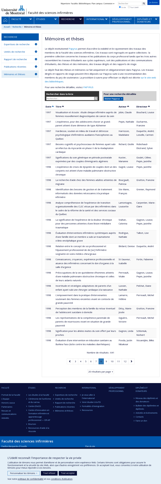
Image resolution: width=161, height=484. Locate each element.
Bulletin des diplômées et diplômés (147, 407)
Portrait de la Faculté (11, 394)
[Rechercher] (144, 3)
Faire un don (141, 420)
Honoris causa (8, 402)
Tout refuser (49, 473)
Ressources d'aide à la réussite (38, 430)
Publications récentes (15, 66)
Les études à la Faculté (38, 394)
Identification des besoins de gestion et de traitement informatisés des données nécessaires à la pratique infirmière (84, 193)
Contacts (140, 416)
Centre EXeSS (34, 406)
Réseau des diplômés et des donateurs (147, 400)
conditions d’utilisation (61, 479)
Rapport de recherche (15, 59)
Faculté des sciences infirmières (50, 12)
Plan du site (90, 446)
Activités (5, 418)
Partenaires (7, 406)
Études (31, 387)
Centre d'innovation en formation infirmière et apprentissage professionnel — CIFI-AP (39, 415)
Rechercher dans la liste (59, 94)
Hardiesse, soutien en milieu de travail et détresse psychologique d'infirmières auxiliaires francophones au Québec (84, 134)
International (89, 387)
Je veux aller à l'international (88, 396)
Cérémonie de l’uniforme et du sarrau (39, 400)
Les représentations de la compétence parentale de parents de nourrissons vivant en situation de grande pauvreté (83, 321)
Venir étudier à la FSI (91, 402)
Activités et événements (147, 412)
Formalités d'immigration (93, 406)
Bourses (32, 424)
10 (113, 361)
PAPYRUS (88, 87)
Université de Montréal (13, 9)
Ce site (122, 7)
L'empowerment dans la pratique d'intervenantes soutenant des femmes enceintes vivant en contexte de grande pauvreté (85, 299)
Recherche (17, 27)
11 (119, 361)
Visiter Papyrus (112, 98)
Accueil (7, 27)
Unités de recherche (14, 51)
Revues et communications (9, 412)
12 (126, 361)
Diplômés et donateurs (142, 389)
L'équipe (5, 398)
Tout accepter (68, 473)
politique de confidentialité (30, 479)
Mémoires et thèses (14, 74)
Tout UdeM (133, 7)
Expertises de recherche (17, 44)
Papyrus (73, 48)
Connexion (108, 3)
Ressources (87, 410)
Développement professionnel (116, 389)
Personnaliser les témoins (23, 473)
